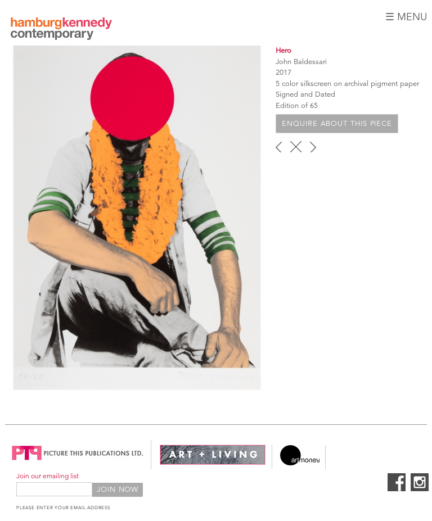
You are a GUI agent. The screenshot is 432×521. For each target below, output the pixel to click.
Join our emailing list (47, 476)
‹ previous (279, 146)
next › (313, 146)
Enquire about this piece (337, 123)
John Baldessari (301, 61)
